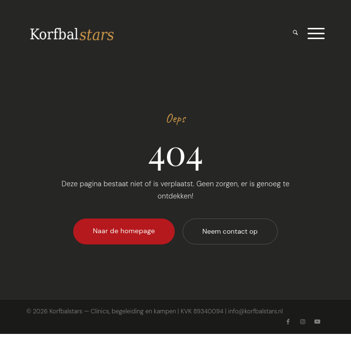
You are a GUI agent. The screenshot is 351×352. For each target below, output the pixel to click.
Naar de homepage (124, 230)
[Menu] (311, 33)
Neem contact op (230, 231)
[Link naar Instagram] (302, 321)
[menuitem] (290, 33)
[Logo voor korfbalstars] (145, 33)
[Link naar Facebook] (288, 321)
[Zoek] (290, 33)
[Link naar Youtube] (317, 321)
